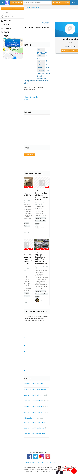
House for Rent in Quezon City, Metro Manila (24, 225)
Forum (5, 36)
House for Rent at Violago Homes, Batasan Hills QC (41, 196)
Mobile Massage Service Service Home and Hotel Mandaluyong (26, 389)
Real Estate (7, 16)
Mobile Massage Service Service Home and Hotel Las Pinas (25, 434)
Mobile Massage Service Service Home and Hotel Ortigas (24, 384)
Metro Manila (26, 7)
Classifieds (7, 28)
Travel (5, 32)
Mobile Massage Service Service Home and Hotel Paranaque (26, 422)
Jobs (4, 12)
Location (56, 2)
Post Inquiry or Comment (26, 154)
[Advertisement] (39, 14)
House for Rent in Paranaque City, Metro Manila (41, 293)
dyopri (41, 300)
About (32, 462)
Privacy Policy (39, 462)
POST (13, 8)
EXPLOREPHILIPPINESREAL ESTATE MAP (13, 43)
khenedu (25, 302)
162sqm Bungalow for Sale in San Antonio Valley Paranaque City (41, 259)
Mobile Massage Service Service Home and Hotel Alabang (25, 428)
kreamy (42, 227)
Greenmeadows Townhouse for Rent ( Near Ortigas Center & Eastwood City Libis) (25, 260)
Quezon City (36, 7)
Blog (27, 462)
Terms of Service (50, 462)
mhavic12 (26, 232)
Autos (5, 24)
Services (6, 20)
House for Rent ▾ (17, 2)
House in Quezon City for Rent (25, 195)
